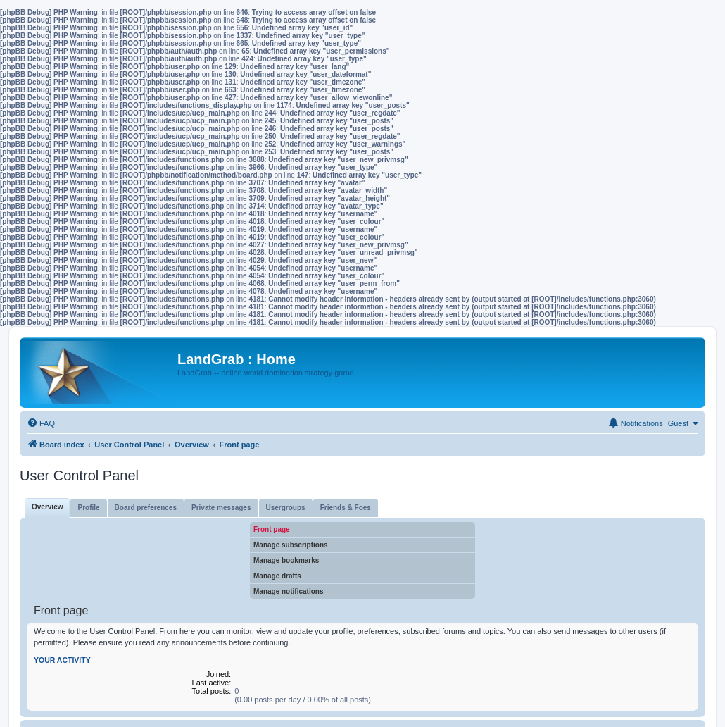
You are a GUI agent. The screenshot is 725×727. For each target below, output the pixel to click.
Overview (47, 507)
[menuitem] (41, 423)
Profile (88, 507)
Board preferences (146, 507)
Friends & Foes (345, 507)
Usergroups (285, 507)
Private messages (221, 507)
